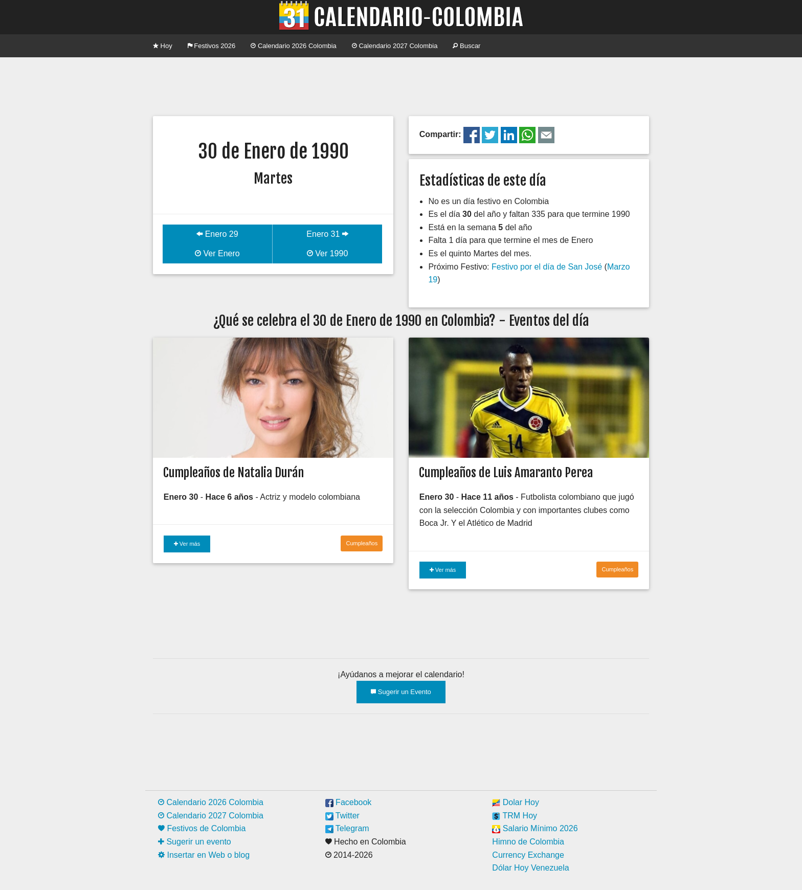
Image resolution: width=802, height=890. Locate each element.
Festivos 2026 (212, 46)
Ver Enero (217, 253)
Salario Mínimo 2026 (534, 828)
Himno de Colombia (528, 841)
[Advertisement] (401, 85)
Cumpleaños (361, 543)
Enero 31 (327, 234)
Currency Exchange (528, 855)
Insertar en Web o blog (204, 855)
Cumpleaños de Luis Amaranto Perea (506, 472)
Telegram (347, 828)
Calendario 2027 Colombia (395, 46)
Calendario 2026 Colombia (294, 46)
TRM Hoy (514, 815)
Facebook (348, 802)
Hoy (162, 46)
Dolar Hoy (515, 802)
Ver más (187, 544)
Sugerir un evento (194, 841)
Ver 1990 (327, 253)
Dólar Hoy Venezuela (530, 867)
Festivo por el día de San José (547, 266)
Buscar (466, 46)
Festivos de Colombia (202, 828)
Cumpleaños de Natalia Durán (233, 472)
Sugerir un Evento (401, 692)
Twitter (342, 815)
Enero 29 (217, 234)
